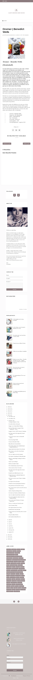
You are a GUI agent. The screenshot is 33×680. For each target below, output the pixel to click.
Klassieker (15, 558)
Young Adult (13, 563)
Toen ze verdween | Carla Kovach (16, 503)
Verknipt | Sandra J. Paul (14, 422)
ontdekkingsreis (21, 580)
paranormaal (13, 582)
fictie (25, 570)
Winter (8, 563)
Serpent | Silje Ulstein (13, 514)
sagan (8, 587)
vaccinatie (23, 589)
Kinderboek (9, 558)
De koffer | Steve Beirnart (14, 424)
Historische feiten (10, 554)
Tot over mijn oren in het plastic (16, 454)
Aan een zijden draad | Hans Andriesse (17, 494)
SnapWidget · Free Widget (23, 309)
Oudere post (27, 143)
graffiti (8, 573)
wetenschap (16, 591)
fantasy (8, 570)
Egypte (22, 549)
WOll (23, 561)
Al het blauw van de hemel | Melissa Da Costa (19, 328)
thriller (13, 589)
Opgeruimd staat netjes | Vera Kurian (17, 449)
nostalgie (14, 580)
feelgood (20, 570)
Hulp (17, 554)
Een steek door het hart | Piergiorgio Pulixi (18, 368)
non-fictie (9, 580)
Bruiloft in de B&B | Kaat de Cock (16, 473)
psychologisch (19, 584)
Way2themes (13, 675)
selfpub (15, 587)
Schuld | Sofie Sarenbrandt (14, 509)
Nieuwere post (6, 143)
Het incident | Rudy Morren (14, 516)
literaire (22, 577)
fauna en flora (14, 570)
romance (22, 586)
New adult (9, 559)
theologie (9, 589)
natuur (22, 579)
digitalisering (15, 568)
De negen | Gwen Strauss (14, 481)
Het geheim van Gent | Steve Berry (16, 485)
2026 (9, 406)
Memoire (21, 558)
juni (10, 521)
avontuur (20, 565)
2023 (9, 413)
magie (13, 579)
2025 (9, 409)
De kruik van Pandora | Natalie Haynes (17, 492)
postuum (20, 582)
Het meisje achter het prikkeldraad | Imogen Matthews (17, 446)
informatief (18, 575)
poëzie (13, 584)
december (11, 416)
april (10, 525)
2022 (9, 415)
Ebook (18, 549)
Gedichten (17, 552)
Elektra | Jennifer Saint (14, 463)
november (11, 418)
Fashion (14, 551)
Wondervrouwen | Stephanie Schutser (17, 483)
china (14, 566)
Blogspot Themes (26, 675)
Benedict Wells (17, 113)
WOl (19, 561)
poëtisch (9, 584)
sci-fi (12, 587)
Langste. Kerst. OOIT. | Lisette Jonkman (17, 431)
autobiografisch (13, 565)
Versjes (15, 561)
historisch (13, 573)
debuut (22, 566)
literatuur (9, 579)
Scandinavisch (10, 561)
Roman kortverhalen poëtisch (19, 559)
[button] (5, 1)
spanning (24, 587)
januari (10, 532)
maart (10, 527)
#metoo (8, 549)
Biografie (14, 549)
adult (8, 565)
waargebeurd (10, 591)
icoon (8, 575)
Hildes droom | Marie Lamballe (20, 351)
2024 (9, 411)
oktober (11, 420)
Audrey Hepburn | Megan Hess (15, 490)
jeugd (23, 575)
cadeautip (9, 566)
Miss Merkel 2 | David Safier (15, 443)
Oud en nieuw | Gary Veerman (15, 467)
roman (16, 586)
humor (21, 573)
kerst (8, 577)
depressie (9, 568)
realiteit (8, 586)
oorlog (8, 582)
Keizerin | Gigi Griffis (13, 439)
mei (10, 523)
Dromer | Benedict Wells (14, 441)
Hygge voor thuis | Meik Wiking (16, 426)
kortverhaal (12, 577)
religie (12, 586)
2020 (9, 537)
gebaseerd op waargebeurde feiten (14, 572)
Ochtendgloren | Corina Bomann (19, 643)
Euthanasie (9, 551)
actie (19, 563)
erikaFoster (21, 568)
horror (17, 573)
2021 (9, 535)
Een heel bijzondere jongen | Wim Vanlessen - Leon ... (16, 429)
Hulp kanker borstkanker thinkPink (14, 556)
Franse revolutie (10, 552)
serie (19, 587)
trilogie (17, 589)
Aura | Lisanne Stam (13, 505)
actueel (22, 563)
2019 (9, 539)
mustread (18, 579)
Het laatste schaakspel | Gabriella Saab (17, 456)
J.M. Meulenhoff (18, 115)
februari (11, 530)
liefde (18, 577)
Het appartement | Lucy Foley (15, 507)
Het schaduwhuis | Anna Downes (16, 465)
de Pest (17, 566)
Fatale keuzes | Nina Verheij (19, 343)
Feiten (18, 551)
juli (9, 519)
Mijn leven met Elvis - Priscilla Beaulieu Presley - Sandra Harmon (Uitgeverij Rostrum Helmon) (19, 361)
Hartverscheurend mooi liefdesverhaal (18, 384)
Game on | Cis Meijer (13, 461)
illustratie (12, 575)
